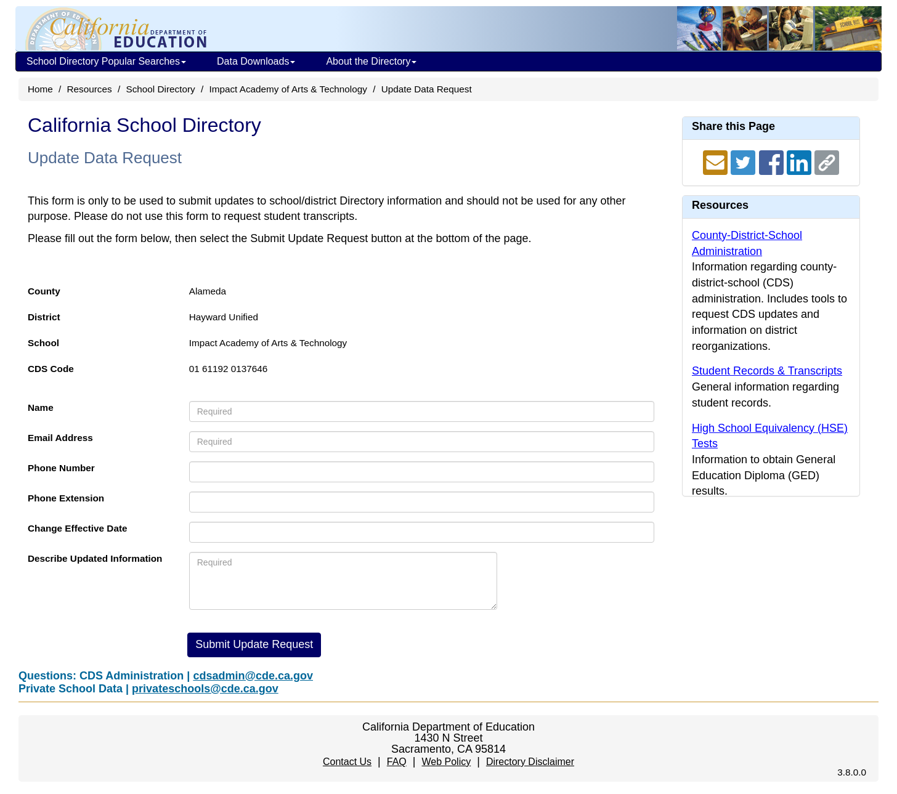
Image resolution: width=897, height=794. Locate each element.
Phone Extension (66, 498)
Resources (89, 89)
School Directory (160, 89)
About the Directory (371, 61)
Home (40, 89)
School (43, 343)
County (44, 291)
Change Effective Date (78, 528)
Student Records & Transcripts (767, 371)
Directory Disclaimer (530, 761)
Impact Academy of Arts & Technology (288, 89)
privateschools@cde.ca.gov (205, 689)
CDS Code (51, 368)
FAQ (397, 761)
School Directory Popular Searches (106, 61)
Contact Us (347, 761)
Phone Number (61, 468)
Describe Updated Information (95, 558)
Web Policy (446, 761)
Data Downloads (256, 61)
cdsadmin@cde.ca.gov (253, 676)
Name (41, 407)
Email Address (60, 437)
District (44, 317)
